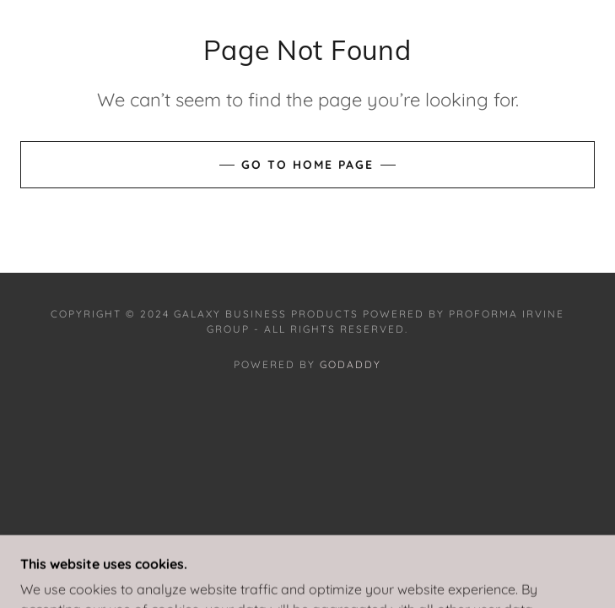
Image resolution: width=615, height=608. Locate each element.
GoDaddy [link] (350, 364)
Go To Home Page (307, 164)
